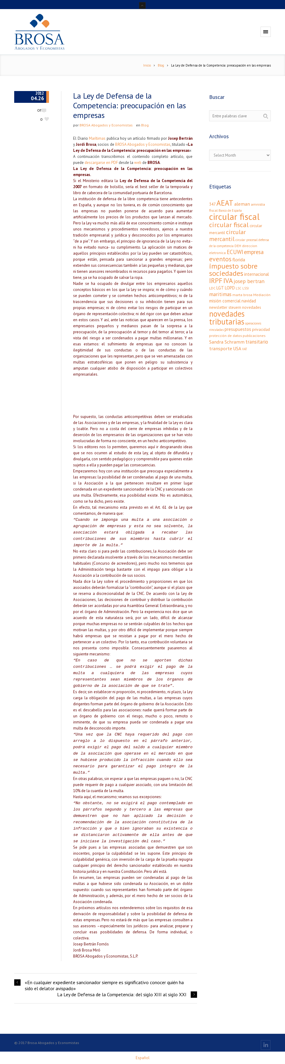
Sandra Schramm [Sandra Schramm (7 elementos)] (227, 341)
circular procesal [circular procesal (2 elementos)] (246, 240)
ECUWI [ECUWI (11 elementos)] (235, 252)
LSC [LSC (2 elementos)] (238, 288)
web (137, 162)
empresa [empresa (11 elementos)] (254, 252)
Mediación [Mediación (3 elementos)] (261, 294)
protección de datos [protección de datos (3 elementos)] (225, 335)
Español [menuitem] (143, 1057)
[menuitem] (143, 1058)
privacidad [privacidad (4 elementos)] (261, 329)
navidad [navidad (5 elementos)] (248, 301)
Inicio (147, 65)
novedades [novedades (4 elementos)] (251, 307)
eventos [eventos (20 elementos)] (220, 259)
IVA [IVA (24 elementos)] (228, 280)
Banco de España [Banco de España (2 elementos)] (230, 210)
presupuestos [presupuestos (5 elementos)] (238, 329)
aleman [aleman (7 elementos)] (242, 204)
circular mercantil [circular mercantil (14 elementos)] (227, 235)
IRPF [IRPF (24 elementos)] (215, 280)
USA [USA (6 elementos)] (237, 348)
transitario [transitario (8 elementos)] (256, 341)
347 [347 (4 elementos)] (212, 204)
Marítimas (97, 138)
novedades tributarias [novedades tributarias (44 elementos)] (227, 317)
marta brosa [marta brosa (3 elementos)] (242, 294)
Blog (161, 65)
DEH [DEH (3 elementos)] (238, 245)
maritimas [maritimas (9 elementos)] (220, 294)
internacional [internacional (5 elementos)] (256, 274)
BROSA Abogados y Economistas (106, 125)
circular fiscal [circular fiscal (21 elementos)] (229, 224)
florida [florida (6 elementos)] (238, 259)
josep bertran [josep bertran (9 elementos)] (249, 281)
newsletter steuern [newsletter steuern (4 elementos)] (225, 307)
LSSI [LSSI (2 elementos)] (245, 288)
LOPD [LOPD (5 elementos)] (230, 288)
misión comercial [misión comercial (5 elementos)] (225, 301)
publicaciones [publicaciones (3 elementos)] (254, 335)
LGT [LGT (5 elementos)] (220, 288)
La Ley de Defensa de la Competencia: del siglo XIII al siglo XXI (121, 994)
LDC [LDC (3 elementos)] (212, 288)
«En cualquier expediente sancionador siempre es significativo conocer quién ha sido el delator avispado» (104, 985)
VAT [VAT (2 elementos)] (244, 349)
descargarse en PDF (101, 162)
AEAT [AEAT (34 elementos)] (224, 203)
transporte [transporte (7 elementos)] (220, 348)
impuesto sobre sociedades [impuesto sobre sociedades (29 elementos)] (233, 269)
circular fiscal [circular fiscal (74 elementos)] (234, 216)
